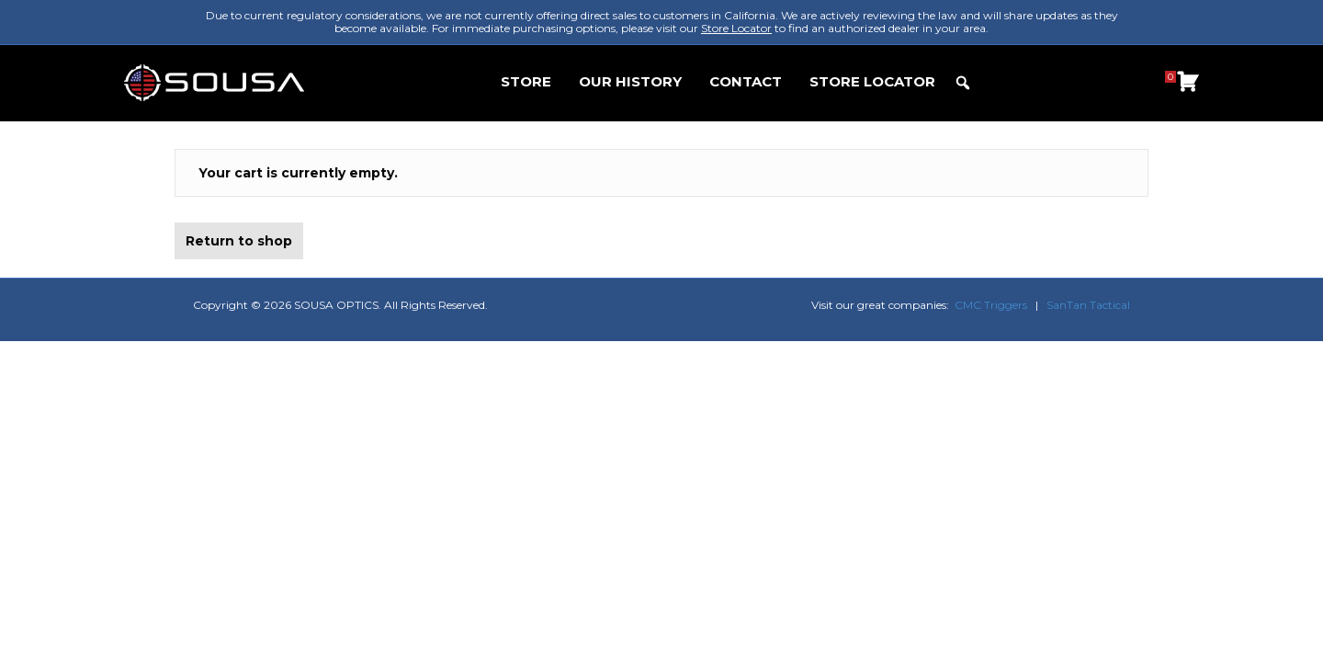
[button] (963, 83)
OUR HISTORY (630, 81)
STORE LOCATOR (872, 81)
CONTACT (745, 81)
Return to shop (239, 241)
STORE (526, 81)
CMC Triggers (991, 305)
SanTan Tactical (1088, 305)
